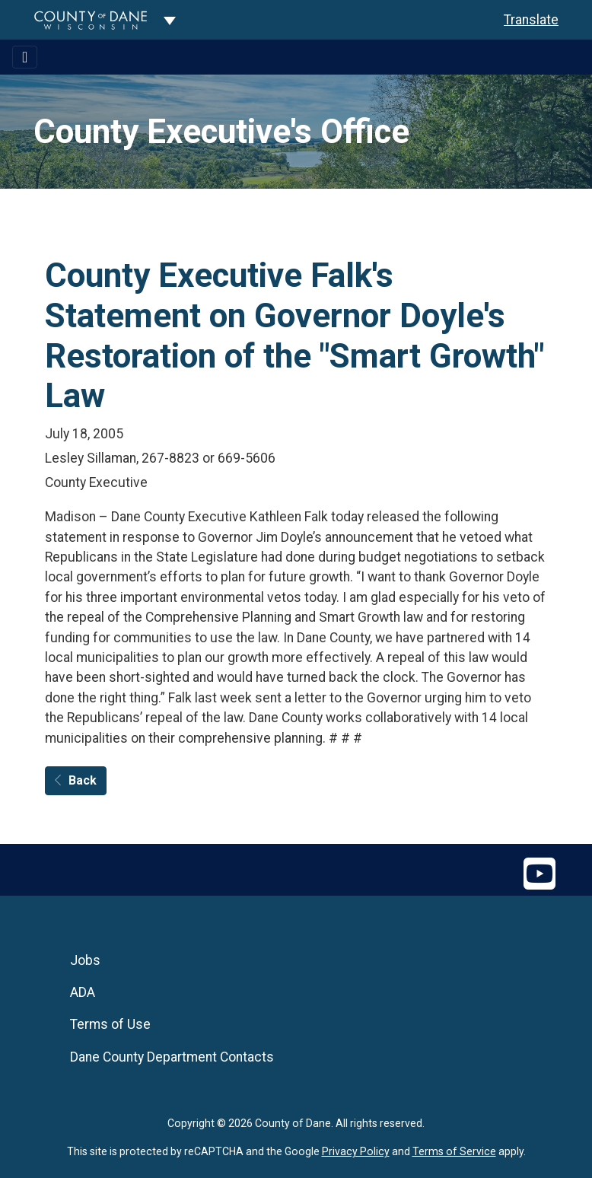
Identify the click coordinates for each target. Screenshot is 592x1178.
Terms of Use (110, 1024)
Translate (531, 19)
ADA (82, 992)
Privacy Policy (356, 1151)
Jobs (85, 960)
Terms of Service (454, 1151)
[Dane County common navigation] (170, 19)
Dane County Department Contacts (172, 1057)
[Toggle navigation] (24, 57)
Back (76, 780)
